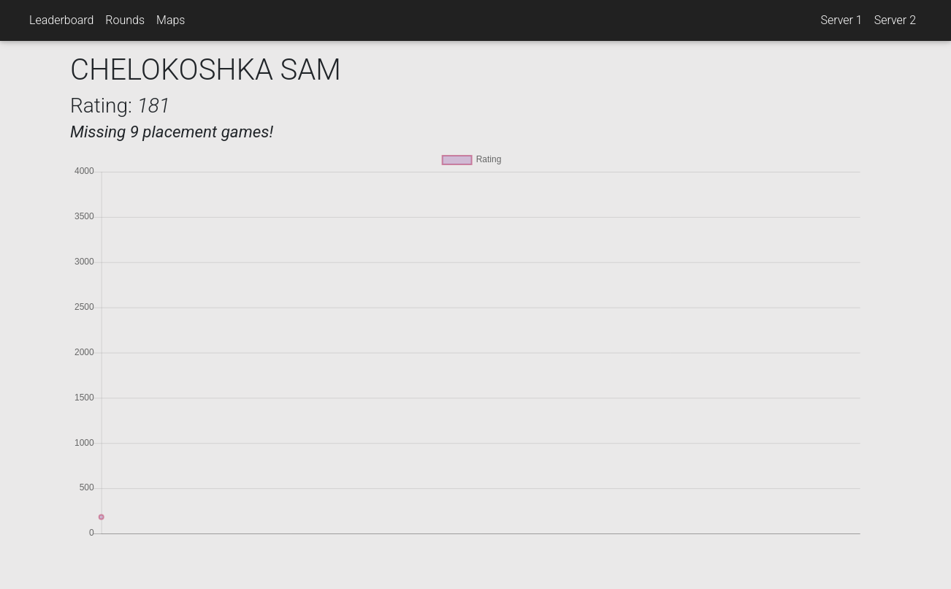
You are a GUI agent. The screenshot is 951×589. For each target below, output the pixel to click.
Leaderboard (61, 20)
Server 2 (895, 20)
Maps (170, 20)
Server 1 (841, 20)
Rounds (125, 20)
